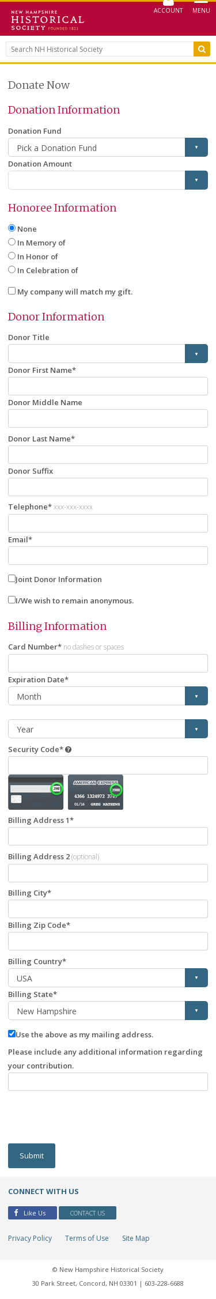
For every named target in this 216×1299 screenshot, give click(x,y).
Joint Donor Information (59, 579)
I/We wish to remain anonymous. (75, 600)
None (27, 229)
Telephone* (50, 506)
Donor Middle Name (45, 402)
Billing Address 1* (41, 820)
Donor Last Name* (41, 438)
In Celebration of (47, 270)
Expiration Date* (38, 679)
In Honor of (37, 256)
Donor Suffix (30, 471)
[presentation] (95, 1117)
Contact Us (87, 1213)
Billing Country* (37, 961)
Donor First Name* (42, 370)
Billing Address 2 (53, 856)
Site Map (136, 1238)
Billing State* (32, 994)
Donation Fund (35, 131)
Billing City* (29, 893)
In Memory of (41, 242)
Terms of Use (87, 1238)
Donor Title (29, 337)
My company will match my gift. (74, 291)
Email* (20, 539)
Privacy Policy (30, 1238)
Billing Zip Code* (39, 925)
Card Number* (66, 646)
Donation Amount (40, 163)
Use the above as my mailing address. (84, 1034)
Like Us (30, 1213)
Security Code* (35, 749)
